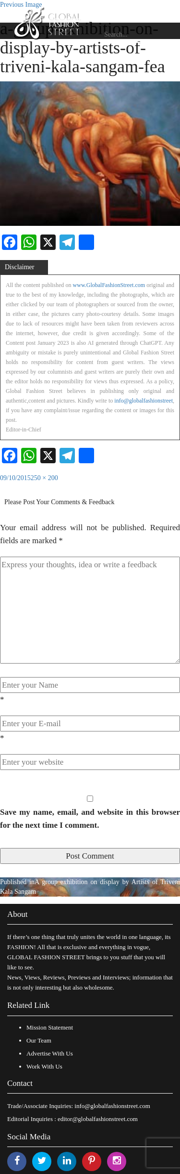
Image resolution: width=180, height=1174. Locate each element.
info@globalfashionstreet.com (112, 1105)
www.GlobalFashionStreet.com (109, 285)
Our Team (38, 1040)
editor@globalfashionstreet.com (98, 1118)
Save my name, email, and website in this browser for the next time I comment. (90, 819)
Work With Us (44, 1066)
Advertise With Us (49, 1053)
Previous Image (21, 4)
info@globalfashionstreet (143, 400)
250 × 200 (44, 478)
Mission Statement (49, 1027)
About (17, 914)
